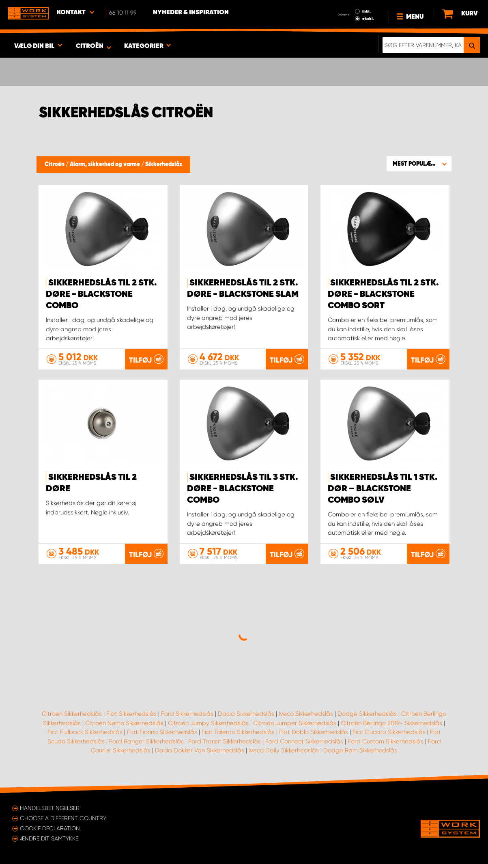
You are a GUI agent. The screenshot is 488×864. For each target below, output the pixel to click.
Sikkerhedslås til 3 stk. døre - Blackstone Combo (242, 489)
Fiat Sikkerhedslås (131, 713)
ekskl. (368, 19)
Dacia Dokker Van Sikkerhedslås (199, 750)
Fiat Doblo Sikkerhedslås (313, 732)
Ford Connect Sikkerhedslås (304, 741)
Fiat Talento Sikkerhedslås (238, 732)
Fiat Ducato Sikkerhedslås (389, 732)
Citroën (55, 164)
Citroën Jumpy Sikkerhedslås (208, 723)
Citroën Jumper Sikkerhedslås (294, 723)
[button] (419, 163)
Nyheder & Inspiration (191, 12)
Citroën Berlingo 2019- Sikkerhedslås (391, 723)
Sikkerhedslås (163, 164)
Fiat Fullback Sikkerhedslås (85, 732)
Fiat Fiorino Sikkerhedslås (162, 732)
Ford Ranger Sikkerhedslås (146, 741)
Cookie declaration (50, 828)
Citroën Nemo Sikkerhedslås (124, 723)
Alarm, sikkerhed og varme (105, 164)
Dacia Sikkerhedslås (246, 713)
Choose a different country (63, 818)
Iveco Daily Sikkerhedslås (284, 750)
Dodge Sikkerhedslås (367, 713)
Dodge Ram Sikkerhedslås (360, 750)
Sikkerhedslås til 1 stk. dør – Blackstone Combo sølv (383, 489)
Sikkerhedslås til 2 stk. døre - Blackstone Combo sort (383, 294)
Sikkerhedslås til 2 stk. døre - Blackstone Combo (101, 294)
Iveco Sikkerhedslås (306, 713)
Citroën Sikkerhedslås (72, 713)
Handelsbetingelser (50, 808)
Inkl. (366, 11)
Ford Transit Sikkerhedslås (224, 741)
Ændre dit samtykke (49, 838)
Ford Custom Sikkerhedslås (386, 741)
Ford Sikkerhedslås (187, 713)
